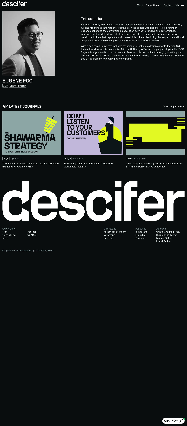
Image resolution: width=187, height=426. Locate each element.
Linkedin (140, 234)
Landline (108, 238)
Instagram (141, 231)
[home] (14, 3)
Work (140, 5)
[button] (153, 5)
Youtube (140, 238)
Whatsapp (109, 234)
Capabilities (152, 5)
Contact (168, 5)
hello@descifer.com (115, 231)
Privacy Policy (47, 250)
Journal (31, 231)
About (5, 238)
